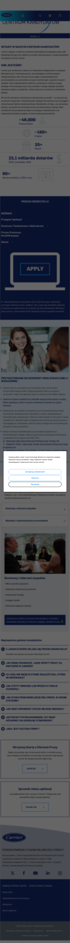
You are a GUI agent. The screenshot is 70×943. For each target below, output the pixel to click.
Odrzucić (35, 478)
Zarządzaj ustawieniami (35, 472)
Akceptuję (35, 484)
